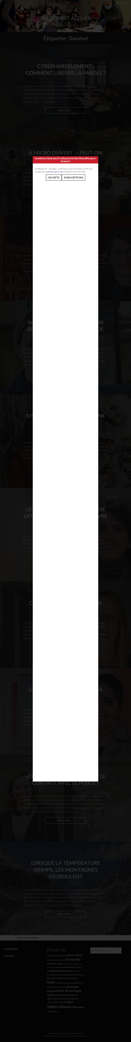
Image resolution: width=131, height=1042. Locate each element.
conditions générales (54, 172)
